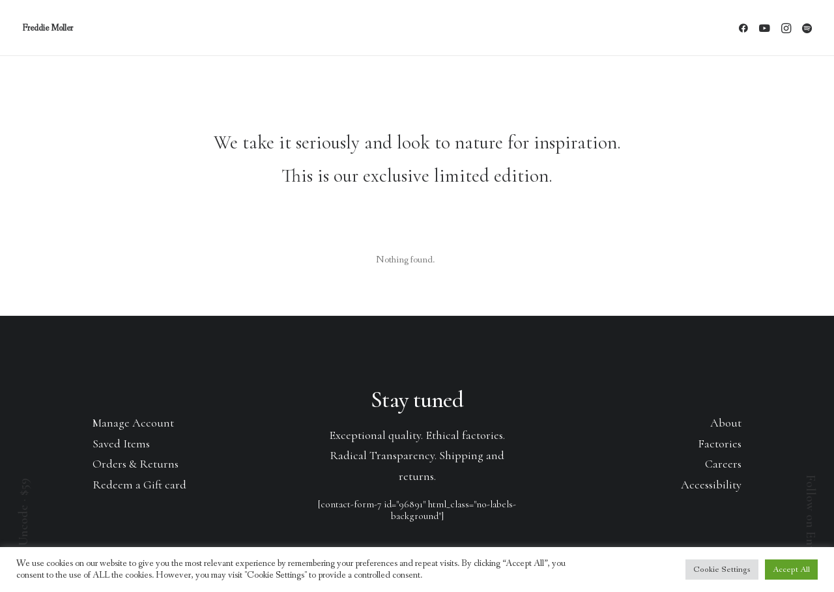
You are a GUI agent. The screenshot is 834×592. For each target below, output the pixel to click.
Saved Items (121, 443)
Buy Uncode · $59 (23, 523)
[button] (746, 28)
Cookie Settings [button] (722, 569)
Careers (723, 464)
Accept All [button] (791, 569)
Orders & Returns (136, 464)
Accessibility (711, 484)
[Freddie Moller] (47, 28)
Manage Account (133, 423)
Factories (719, 443)
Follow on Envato (810, 522)
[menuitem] (746, 28)
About (725, 423)
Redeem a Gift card (139, 484)
